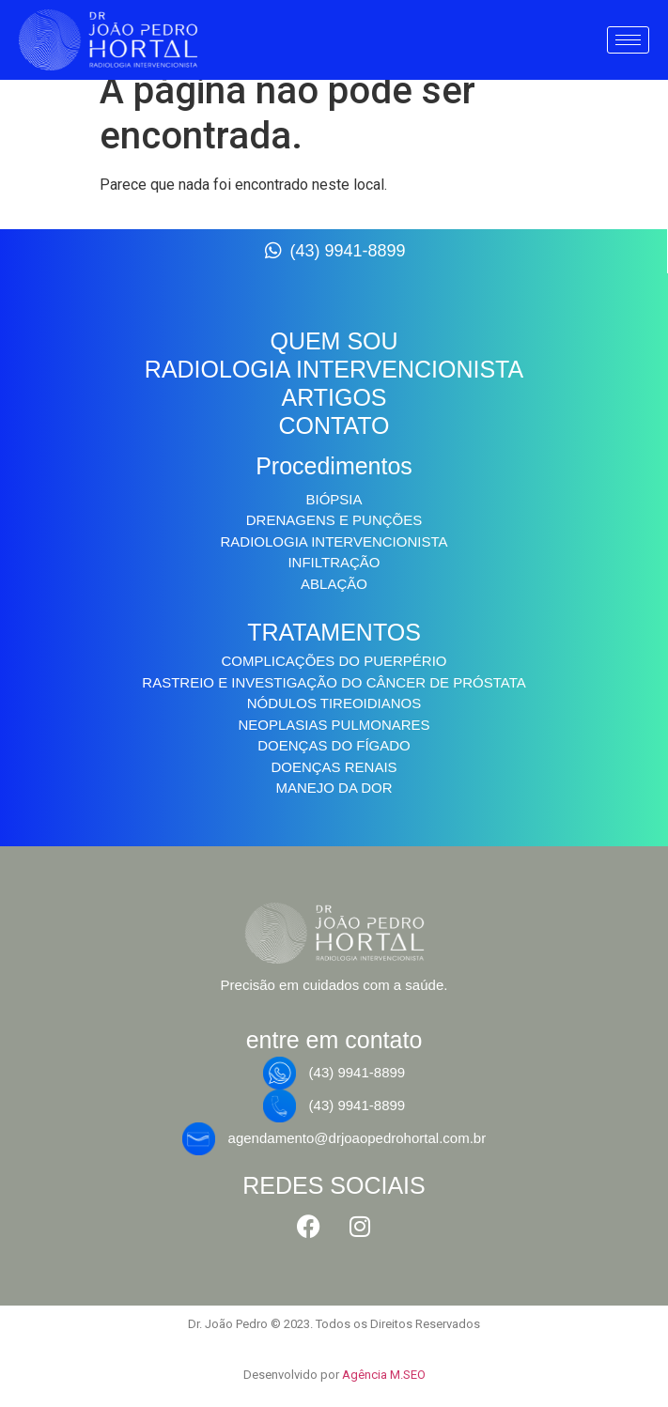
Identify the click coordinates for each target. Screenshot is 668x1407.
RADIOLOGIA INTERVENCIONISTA (334, 369)
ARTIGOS (333, 397)
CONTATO (333, 425)
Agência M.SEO (384, 1375)
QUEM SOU (333, 341)
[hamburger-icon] (628, 40)
